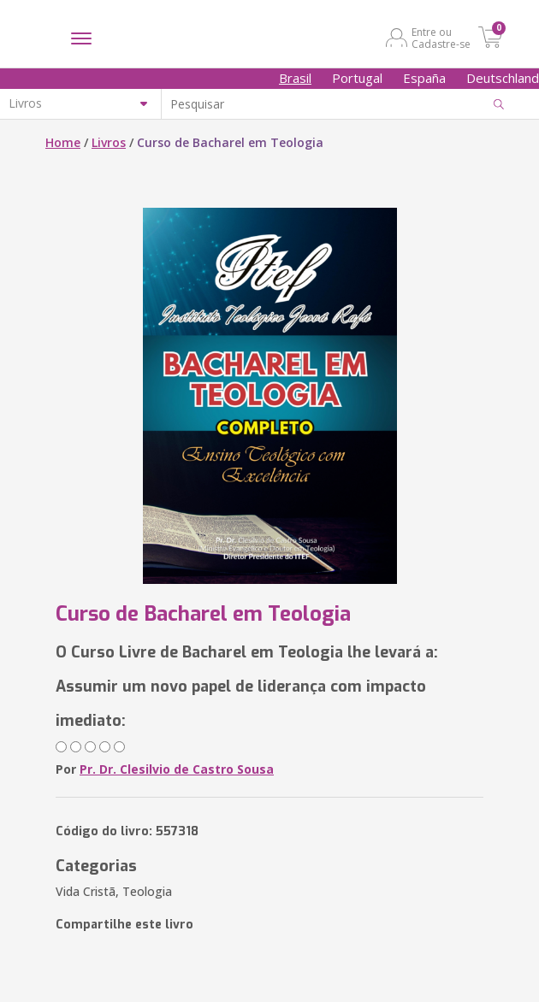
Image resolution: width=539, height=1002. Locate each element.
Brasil (295, 77)
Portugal (357, 77)
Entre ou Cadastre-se (441, 37)
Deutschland (502, 77)
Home (62, 142)
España (424, 77)
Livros (109, 142)
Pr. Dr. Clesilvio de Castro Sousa (177, 769)
